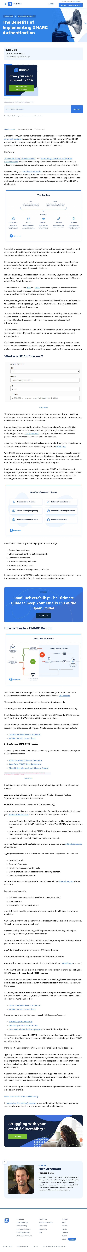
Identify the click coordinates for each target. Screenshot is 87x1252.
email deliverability (13, 139)
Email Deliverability (26, 16)
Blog (40, 1232)
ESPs (37, 287)
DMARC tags (67, 963)
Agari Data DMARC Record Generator (25, 764)
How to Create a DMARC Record (18, 57)
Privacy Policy (7, 1246)
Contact (64, 1226)
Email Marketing (22, 1222)
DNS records (64, 695)
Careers (69, 1239)
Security (35, 1246)
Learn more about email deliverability (21, 1096)
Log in (51, 4)
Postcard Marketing (23, 1229)
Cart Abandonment (23, 1232)
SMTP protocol (32, 433)
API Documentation (46, 1222)
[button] (5, 4)
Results (64, 1236)
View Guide (43, 615)
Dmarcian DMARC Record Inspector (24, 734)
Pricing (64, 1229)
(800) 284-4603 (76, 1)
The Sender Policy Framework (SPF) (20, 158)
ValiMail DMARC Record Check (22, 738)
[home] (14, 4)
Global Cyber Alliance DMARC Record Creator (28, 768)
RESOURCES (8, 16)
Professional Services (24, 1236)
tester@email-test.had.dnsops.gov (25, 1029)
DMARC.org (61, 446)
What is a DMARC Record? (16, 53)
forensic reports (66, 881)
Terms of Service (22, 1246)
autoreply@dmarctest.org (20, 1021)
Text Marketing (22, 1226)
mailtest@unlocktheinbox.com (23, 1025)
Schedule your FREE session (70, 5)
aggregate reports (73, 844)
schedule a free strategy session (21, 1103)
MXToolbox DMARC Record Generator (25, 760)
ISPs (29, 287)
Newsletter (43, 1229)
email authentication (32, 171)
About (64, 1222)
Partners (65, 1232)
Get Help (17, 1136)
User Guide (43, 1226)
